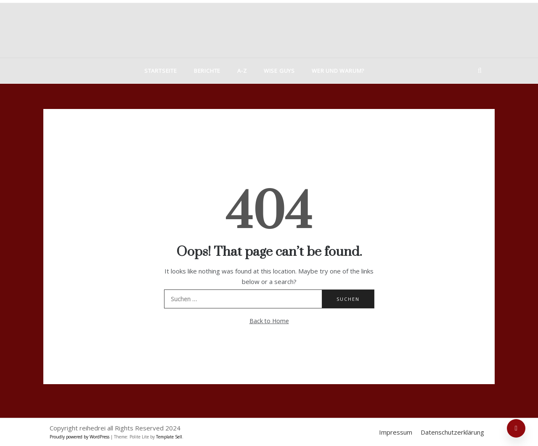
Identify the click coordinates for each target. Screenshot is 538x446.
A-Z (241, 70)
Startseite (160, 70)
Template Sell (169, 437)
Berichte (207, 70)
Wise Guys (279, 70)
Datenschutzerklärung (452, 432)
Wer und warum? (338, 70)
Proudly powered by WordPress (80, 437)
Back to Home (269, 321)
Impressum (395, 432)
